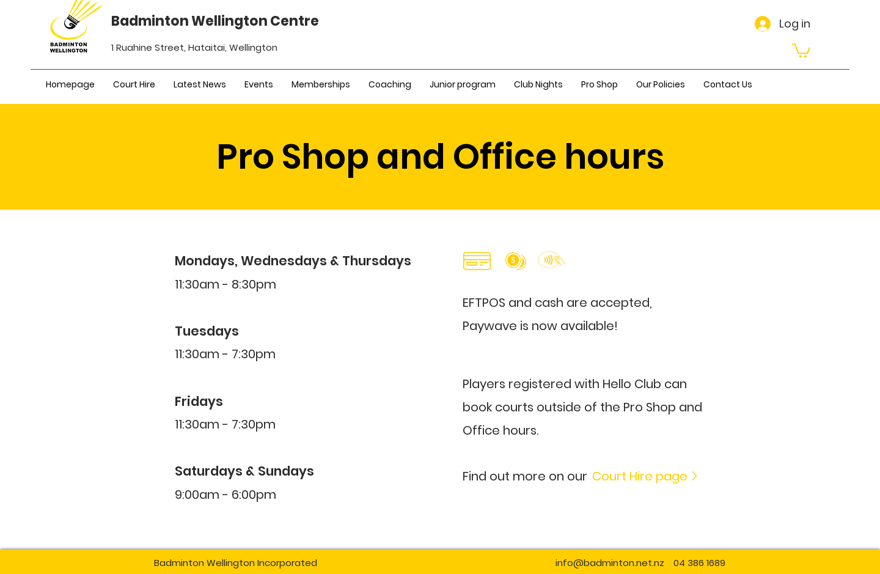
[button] (801, 49)
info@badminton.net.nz (610, 562)
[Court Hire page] (646, 476)
